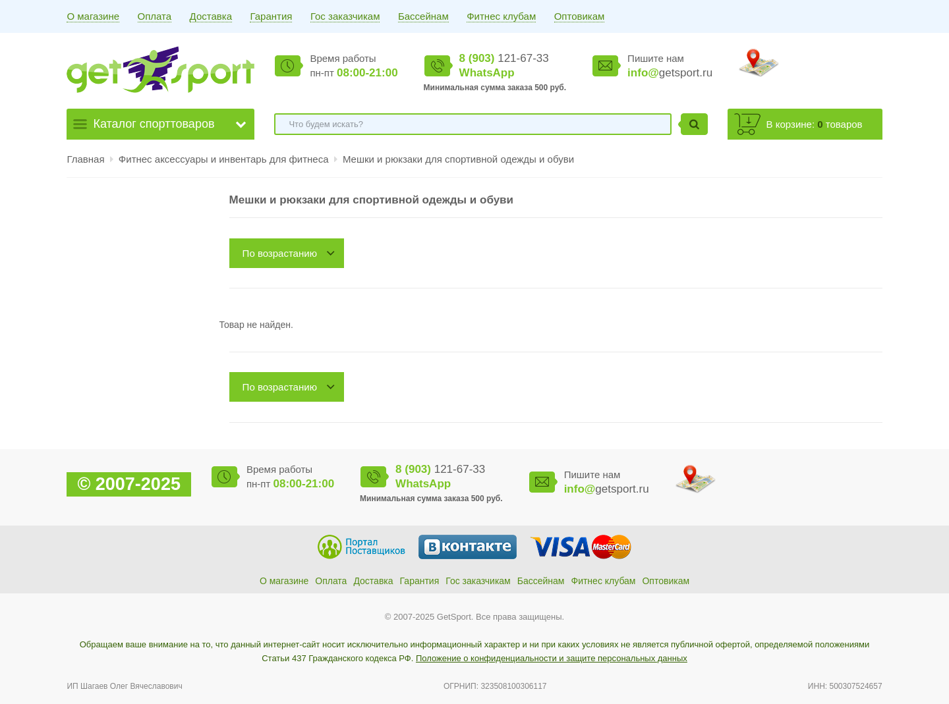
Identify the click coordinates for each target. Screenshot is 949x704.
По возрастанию (280, 253)
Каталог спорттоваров (153, 123)
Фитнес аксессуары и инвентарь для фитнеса (225, 159)
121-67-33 (504, 58)
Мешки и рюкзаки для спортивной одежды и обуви (458, 159)
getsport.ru (669, 73)
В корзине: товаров (814, 124)
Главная (85, 159)
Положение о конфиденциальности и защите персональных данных (551, 658)
